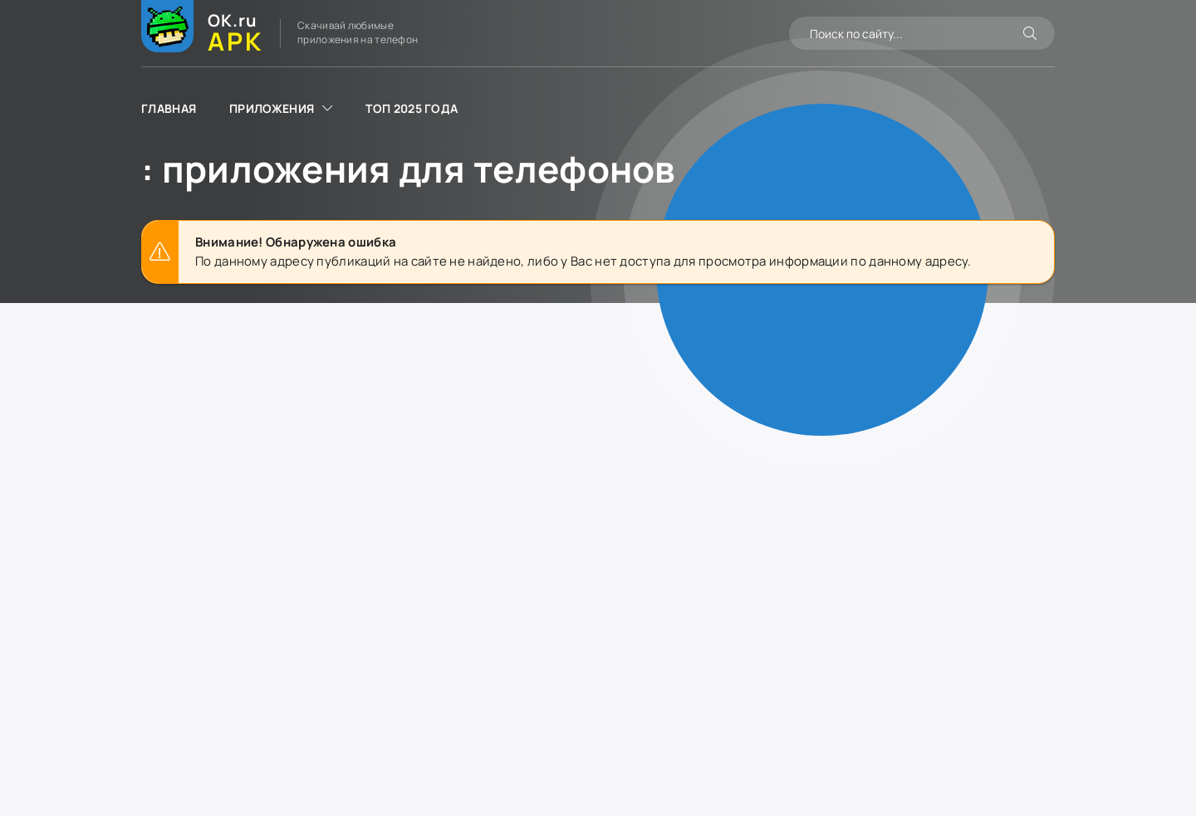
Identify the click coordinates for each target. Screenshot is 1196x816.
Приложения (271, 108)
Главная (168, 108)
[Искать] (1030, 33)
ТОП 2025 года (411, 108)
